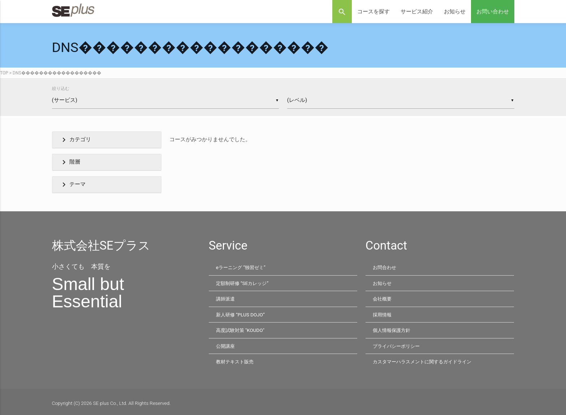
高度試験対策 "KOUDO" (241, 329)
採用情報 (383, 313)
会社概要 (383, 298)
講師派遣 (226, 298)
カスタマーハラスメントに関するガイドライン (426, 359)
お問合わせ (385, 267)
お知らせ (455, 11)
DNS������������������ (57, 72)
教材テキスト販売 (236, 359)
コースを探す (373, 11)
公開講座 (226, 344)
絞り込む (60, 88)
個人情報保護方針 (393, 329)
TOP (4, 72)
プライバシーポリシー (398, 344)
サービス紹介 (417, 11)
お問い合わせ (492, 11)
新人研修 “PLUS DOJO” (241, 313)
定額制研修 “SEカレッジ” (244, 283)
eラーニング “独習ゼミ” (242, 267)
